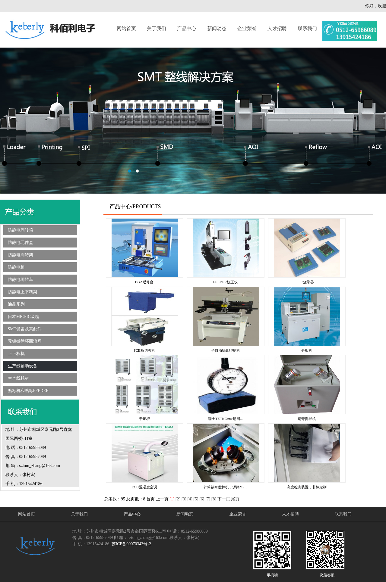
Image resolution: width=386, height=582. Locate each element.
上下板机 (16, 353)
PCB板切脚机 (144, 350)
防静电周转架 (20, 255)
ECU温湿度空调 (144, 487)
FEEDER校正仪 (225, 282)
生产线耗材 (18, 378)
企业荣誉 (247, 28)
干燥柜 (144, 419)
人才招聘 (277, 28)
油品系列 (16, 304)
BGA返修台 (144, 282)
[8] (213, 499)
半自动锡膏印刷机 (225, 350)
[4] (189, 499)
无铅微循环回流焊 (25, 341)
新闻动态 (216, 28)
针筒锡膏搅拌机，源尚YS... (225, 487)
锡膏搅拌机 (307, 419)
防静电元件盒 (20, 242)
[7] (207, 499)
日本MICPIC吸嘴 (23, 316)
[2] (178, 499)
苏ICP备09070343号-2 (131, 544)
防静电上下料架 (22, 292)
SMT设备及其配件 (25, 329)
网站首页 (126, 28)
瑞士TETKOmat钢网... (225, 419)
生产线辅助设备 (22, 366)
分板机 (306, 350)
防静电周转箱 (20, 230)
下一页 (223, 499)
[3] (184, 499)
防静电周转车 (20, 279)
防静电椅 (16, 267)
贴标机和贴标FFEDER (28, 390)
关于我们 (156, 28)
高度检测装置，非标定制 (307, 487)
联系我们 (307, 28)
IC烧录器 (306, 282)
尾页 (235, 499)
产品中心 (186, 28)
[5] (195, 499)
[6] (201, 499)
